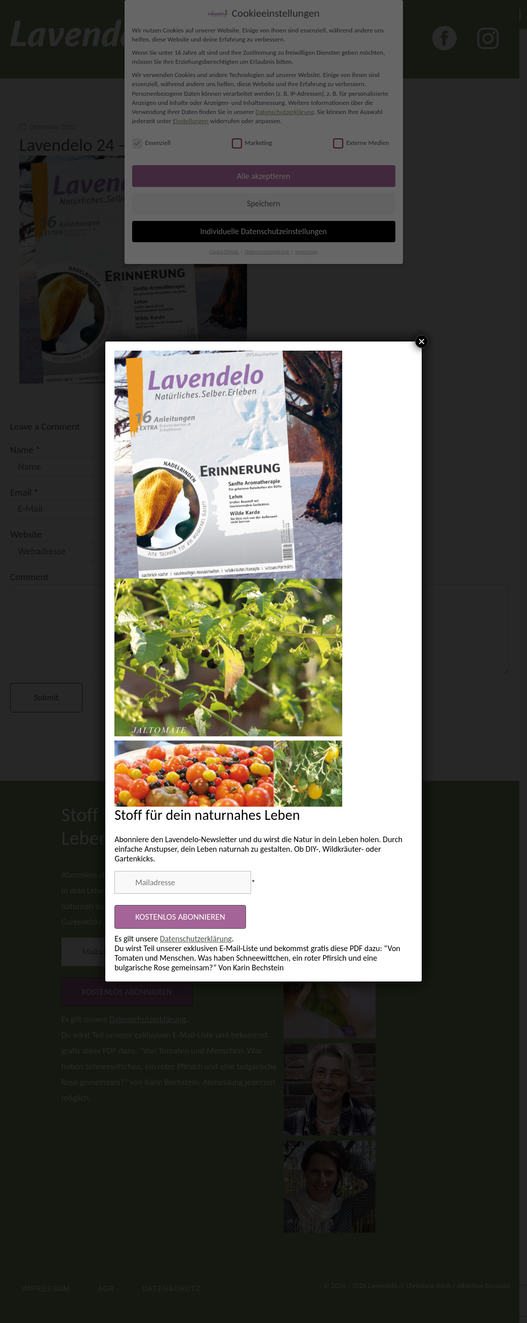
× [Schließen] (421, 341)
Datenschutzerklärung (196, 938)
